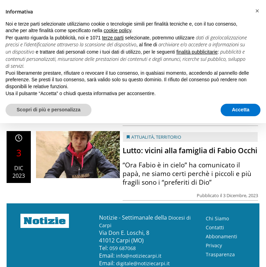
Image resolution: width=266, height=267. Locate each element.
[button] (257, 11)
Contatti (215, 227)
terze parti (113, 37)
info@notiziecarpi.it (138, 255)
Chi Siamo (217, 218)
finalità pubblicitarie (197, 52)
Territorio (168, 137)
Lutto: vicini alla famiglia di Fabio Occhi (190, 150)
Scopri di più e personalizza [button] (48, 109)
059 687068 (122, 248)
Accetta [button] (240, 109)
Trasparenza (220, 254)
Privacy (214, 245)
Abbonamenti (221, 236)
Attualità (142, 137)
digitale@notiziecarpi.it (143, 263)
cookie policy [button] (117, 30)
